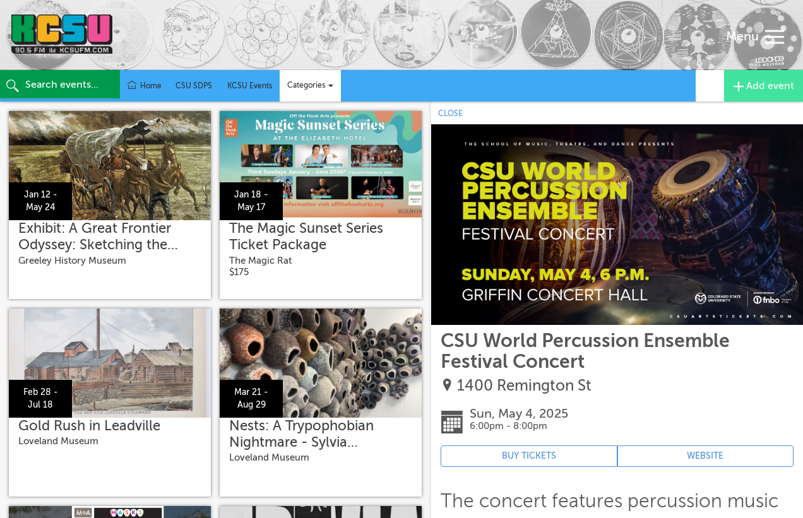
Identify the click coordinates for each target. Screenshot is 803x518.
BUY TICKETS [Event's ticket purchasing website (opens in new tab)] (529, 456)
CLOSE (450, 113)
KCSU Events (249, 85)
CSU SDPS (193, 85)
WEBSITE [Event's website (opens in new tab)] (705, 456)
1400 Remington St (524, 385)
